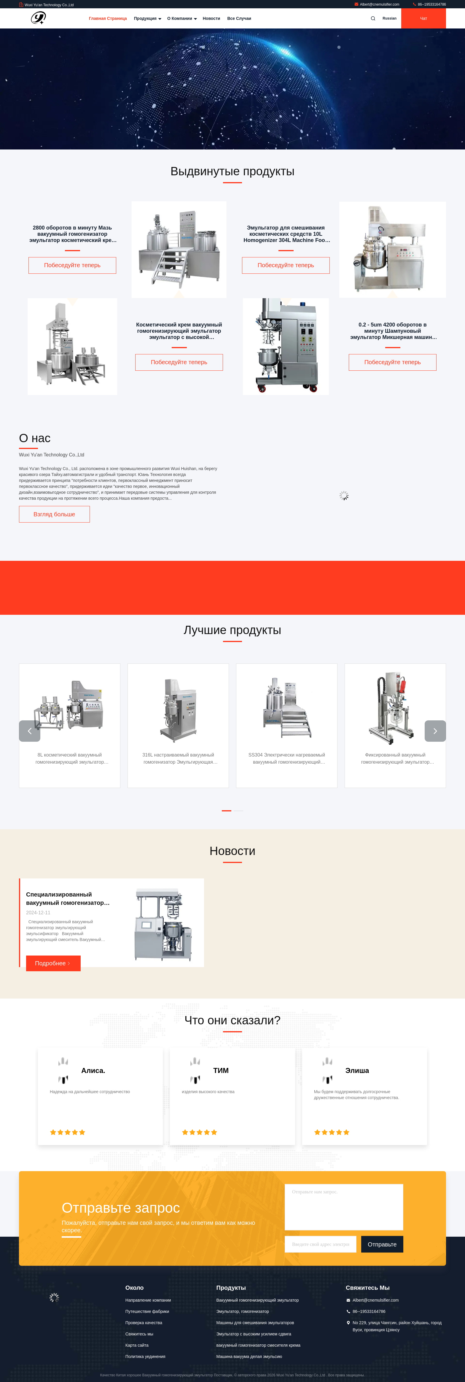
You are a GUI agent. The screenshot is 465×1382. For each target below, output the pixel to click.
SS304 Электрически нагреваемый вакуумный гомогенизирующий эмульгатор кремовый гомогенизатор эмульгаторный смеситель (334, 759)
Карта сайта (137, 1345)
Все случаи (239, 18)
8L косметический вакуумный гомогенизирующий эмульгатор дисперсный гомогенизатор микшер (82, 758)
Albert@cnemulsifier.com (377, 4)
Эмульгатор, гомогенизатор (242, 1311)
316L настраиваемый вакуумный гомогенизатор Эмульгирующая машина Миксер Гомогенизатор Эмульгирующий (208, 759)
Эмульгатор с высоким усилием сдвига (254, 1334)
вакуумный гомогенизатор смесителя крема (258, 1345)
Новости (211, 18)
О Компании (181, 18)
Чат (423, 18)
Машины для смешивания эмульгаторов (255, 1322)
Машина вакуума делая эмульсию (249, 1356)
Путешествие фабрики (147, 1311)
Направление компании (148, 1300)
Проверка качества (143, 1322)
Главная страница (108, 18)
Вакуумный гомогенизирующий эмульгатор (257, 1300)
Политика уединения (145, 1356)
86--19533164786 (429, 4)
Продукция (147, 18)
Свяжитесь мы (139, 1334)
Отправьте (382, 1244)
